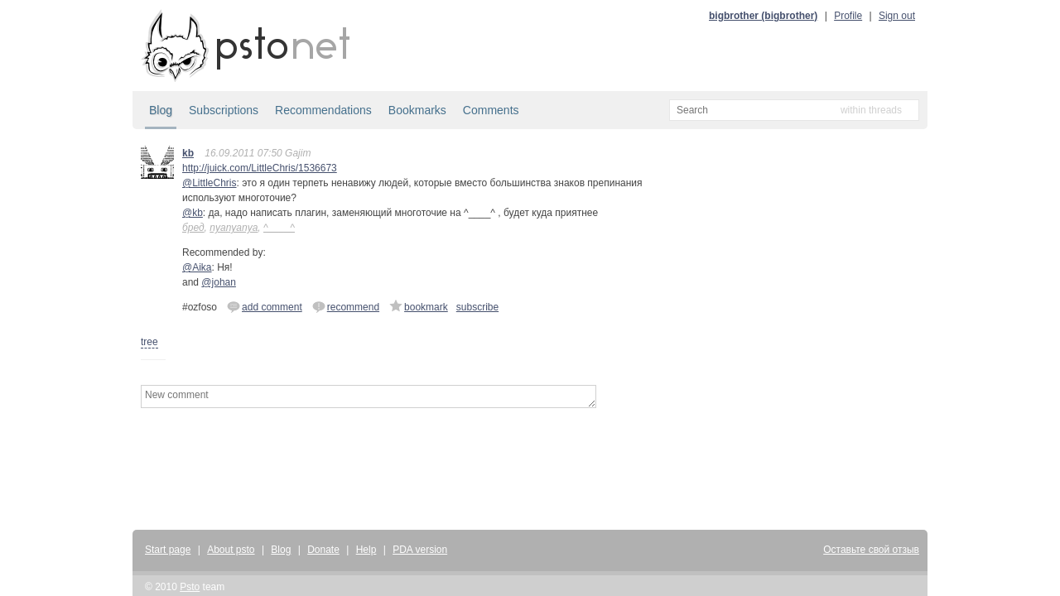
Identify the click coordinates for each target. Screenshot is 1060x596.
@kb (192, 213)
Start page (167, 549)
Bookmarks (417, 110)
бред (193, 227)
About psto (230, 549)
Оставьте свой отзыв (871, 549)
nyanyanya (234, 227)
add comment (264, 306)
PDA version (420, 549)
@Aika (197, 267)
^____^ (279, 227)
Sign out (897, 16)
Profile (848, 16)
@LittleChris (209, 183)
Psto (190, 587)
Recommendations (323, 110)
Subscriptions (223, 110)
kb (188, 153)
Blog (160, 110)
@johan (218, 282)
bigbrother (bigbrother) (763, 16)
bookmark (418, 306)
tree (149, 342)
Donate (323, 549)
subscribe (477, 307)
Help (366, 549)
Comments (491, 110)
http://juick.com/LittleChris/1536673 (259, 168)
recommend (345, 306)
